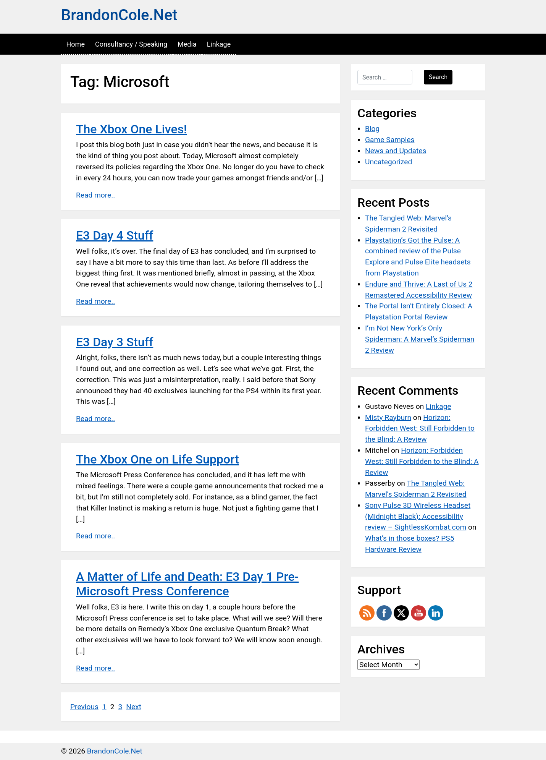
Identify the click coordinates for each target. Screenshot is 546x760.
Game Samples (389, 139)
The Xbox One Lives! (131, 129)
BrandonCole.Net (119, 15)
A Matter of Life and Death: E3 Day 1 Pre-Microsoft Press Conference (187, 583)
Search (438, 77)
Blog (372, 128)
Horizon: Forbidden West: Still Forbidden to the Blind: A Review (420, 428)
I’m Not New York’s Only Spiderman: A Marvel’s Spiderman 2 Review (419, 339)
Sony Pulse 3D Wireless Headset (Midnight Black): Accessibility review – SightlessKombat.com (417, 516)
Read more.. (95, 195)
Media (187, 44)
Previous (84, 706)
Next (133, 706)
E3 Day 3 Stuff (114, 342)
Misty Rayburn (388, 417)
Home (75, 44)
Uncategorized (388, 161)
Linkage (219, 44)
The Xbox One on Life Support (157, 459)
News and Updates (395, 150)
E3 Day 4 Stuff (114, 235)
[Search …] (384, 77)
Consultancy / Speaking (131, 44)
